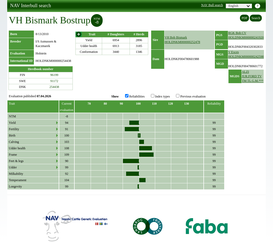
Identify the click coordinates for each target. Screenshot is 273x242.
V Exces (233, 52)
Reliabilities (135, 96)
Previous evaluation (191, 96)
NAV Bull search (212, 5)
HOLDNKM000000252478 (182, 42)
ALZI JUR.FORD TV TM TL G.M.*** (252, 76)
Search (255, 18)
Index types (160, 96)
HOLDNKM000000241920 (246, 37)
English (239, 6)
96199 (54, 75)
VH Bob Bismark (175, 37)
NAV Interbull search (30, 5)
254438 (54, 87)
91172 (54, 81)
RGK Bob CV (237, 33)
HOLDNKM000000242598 (246, 56)
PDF (244, 18)
